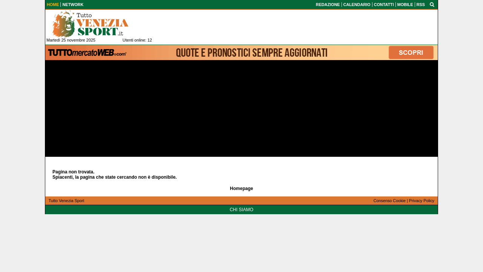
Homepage (241, 188)
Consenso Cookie (390, 200)
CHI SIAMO (242, 209)
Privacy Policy (421, 200)
